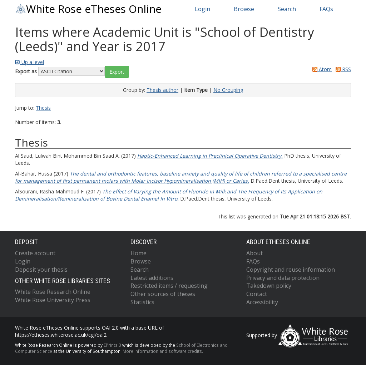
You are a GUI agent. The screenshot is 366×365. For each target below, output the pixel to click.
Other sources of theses (162, 294)
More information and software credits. (163, 351)
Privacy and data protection (283, 278)
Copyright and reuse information (290, 269)
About (254, 253)
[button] (117, 72)
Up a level (29, 62)
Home (138, 253)
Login (202, 9)
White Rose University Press (52, 300)
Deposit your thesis (41, 269)
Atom (321, 69)
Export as (26, 71)
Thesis (43, 107)
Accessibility (262, 302)
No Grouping (228, 90)
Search (287, 9)
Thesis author (162, 90)
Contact (256, 294)
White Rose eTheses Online (88, 9)
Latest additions (151, 278)
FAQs (326, 9)
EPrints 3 (112, 345)
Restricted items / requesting (169, 286)
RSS (342, 69)
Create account (35, 253)
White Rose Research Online (52, 292)
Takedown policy (268, 286)
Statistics (142, 302)
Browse (244, 9)
